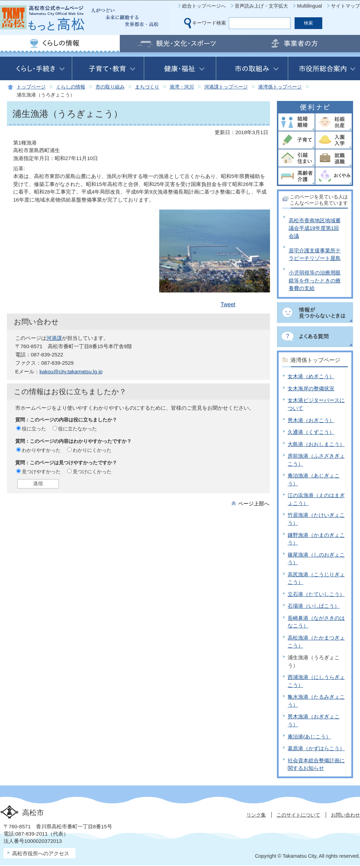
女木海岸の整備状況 (311, 388)
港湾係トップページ (280, 87)
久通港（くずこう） (311, 432)
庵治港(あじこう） (309, 736)
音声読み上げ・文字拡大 (261, 6)
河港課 (54, 338)
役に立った (34, 428)
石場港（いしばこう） (314, 606)
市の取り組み (110, 87)
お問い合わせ (345, 815)
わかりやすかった (41, 450)
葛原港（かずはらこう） (316, 748)
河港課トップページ (226, 87)
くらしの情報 (70, 87)
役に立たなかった (77, 428)
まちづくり (147, 87)
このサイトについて (298, 815)
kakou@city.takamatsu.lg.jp (70, 371)
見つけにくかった (92, 471)
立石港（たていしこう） (316, 594)
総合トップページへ (204, 6)
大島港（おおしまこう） (316, 444)
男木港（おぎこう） (311, 420)
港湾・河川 (182, 87)
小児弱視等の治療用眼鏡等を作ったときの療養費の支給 (315, 280)
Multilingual (309, 6)
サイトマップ (345, 6)
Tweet (227, 304)
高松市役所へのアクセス (40, 853)
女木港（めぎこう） (311, 376)
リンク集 (256, 815)
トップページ (31, 87)
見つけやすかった (41, 471)
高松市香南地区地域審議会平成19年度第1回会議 (315, 228)
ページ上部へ (253, 503)
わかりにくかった (92, 450)
